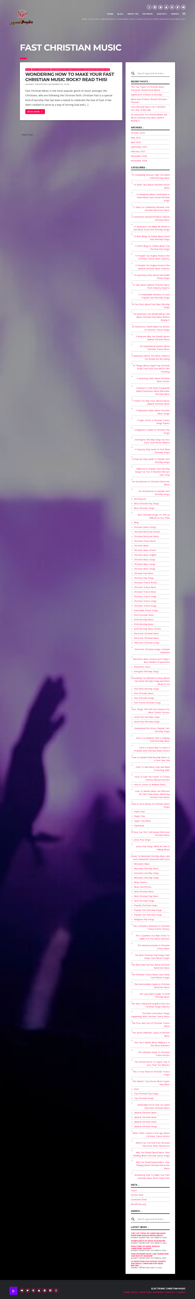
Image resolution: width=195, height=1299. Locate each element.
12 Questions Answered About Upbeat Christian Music (150, 218)
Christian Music (141, 545)
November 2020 (139, 160)
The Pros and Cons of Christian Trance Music (151, 1024)
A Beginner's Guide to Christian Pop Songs (152, 431)
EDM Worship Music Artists (147, 628)
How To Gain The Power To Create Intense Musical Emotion (152, 778)
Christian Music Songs (144, 559)
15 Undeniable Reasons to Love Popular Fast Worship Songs (154, 296)
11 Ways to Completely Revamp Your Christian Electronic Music (151, 209)
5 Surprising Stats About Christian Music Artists (153, 380)
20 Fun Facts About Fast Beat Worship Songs (151, 306)
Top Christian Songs (144, 1098)
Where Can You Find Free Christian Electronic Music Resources (153, 1144)
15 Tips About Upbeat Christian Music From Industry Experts (151, 286)
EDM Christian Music (144, 615)
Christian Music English (145, 554)
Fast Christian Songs (144, 698)
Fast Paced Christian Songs (147, 702)
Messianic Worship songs (146, 877)
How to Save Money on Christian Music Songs (150, 805)
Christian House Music (145, 541)
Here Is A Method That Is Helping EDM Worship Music (153, 739)
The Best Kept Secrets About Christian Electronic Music (150, 966)
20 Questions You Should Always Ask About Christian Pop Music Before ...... (148, 1263)
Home (110, 14)
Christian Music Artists (145, 550)
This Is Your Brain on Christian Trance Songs (151, 1073)
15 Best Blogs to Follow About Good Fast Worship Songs (152, 238)
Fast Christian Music (105, 19)
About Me (132, 14)
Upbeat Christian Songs (145, 1126)
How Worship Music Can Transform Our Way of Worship (150, 1255)
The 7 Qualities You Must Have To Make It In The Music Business (153, 937)
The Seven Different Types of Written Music (151, 1034)
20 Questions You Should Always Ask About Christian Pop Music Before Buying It (149, 117)
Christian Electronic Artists (147, 531)
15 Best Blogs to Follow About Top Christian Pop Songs (152, 247)
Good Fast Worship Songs (147, 721)
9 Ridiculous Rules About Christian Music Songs (153, 412)
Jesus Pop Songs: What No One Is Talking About (153, 848)
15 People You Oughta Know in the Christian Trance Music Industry (152, 257)
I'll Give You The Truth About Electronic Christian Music (150, 834)
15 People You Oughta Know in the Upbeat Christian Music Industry (152, 267)
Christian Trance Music (145, 587)
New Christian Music (144, 891)
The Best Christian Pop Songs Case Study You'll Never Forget (152, 957)
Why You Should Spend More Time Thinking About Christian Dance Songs (151, 1154)
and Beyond (140, 498)
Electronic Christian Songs (147, 642)
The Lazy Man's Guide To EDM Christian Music (154, 995)
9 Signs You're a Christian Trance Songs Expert (153, 422)
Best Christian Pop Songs (146, 503)
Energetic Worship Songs (146, 671)
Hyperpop (139, 825)
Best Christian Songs (144, 508)
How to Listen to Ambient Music (150, 784)
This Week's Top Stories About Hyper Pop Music (151, 1083)
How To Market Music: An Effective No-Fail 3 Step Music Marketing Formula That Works (152, 794)
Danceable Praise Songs (146, 610)
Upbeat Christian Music (145, 1112)
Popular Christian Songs (145, 905)
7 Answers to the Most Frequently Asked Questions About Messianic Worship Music (153, 391)
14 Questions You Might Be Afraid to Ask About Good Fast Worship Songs (151, 228)
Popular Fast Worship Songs (148, 910)
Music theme (140, 882)
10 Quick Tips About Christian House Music (152, 186)
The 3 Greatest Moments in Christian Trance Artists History (151, 927)
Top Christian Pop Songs (146, 1093)
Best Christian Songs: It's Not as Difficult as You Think (154, 516)
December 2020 (139, 156)
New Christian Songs (144, 900)
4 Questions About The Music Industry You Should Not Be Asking (151, 357)
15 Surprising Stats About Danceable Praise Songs (152, 277)
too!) (136, 1089)
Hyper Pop (139, 816)
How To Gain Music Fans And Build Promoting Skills (153, 768)
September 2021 (139, 146)
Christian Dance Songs (145, 527)
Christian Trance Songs (145, 596)
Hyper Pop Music (142, 820)
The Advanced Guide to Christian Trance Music (153, 947)
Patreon (147, 14)
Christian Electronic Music (146, 536)
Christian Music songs (144, 564)
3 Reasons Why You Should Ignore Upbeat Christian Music (153, 338)
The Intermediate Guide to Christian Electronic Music (152, 986)
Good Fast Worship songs (147, 717)
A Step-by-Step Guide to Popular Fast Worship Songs (151, 460)
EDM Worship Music (144, 619)
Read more (35, 112)
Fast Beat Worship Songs (146, 688)
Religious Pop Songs (144, 919)
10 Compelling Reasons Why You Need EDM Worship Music (150, 176)
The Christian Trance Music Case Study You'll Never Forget (150, 976)
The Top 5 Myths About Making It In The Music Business (152, 1044)
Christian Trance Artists (145, 582)
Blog (120, 14)
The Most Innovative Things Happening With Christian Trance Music (150, 1015)
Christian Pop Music (143, 573)
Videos (175, 14)
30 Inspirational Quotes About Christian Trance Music (155, 348)
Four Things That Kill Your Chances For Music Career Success (151, 711)
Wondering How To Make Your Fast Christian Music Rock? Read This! (151, 19)
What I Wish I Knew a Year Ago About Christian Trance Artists (151, 1134)
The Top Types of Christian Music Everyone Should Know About (148, 1234)
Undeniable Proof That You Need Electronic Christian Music (153, 1106)
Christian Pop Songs (144, 578)
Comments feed (139, 1199)
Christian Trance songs (145, 601)
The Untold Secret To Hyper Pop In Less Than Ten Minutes (152, 1063)
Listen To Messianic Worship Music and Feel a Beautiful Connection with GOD (150, 858)
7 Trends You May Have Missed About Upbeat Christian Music (151, 402)
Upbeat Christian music (145, 1121)
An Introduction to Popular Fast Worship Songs (154, 493)
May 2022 (136, 137)
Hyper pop (139, 811)
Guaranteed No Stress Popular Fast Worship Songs (152, 730)
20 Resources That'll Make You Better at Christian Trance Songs (151, 328)
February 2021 (138, 151)
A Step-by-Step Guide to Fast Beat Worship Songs (152, 451)
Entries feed (137, 1194)
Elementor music (142, 666)
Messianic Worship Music (146, 868)
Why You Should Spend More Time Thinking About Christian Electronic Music (153, 1165)
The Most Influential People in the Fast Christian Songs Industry (150, 1005)
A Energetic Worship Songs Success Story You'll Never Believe (152, 441)
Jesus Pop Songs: (142, 839)
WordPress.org (138, 1204)
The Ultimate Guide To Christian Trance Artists (154, 1054)
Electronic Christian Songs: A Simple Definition (152, 651)
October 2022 (138, 132)
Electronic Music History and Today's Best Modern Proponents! (151, 660)
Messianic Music (142, 863)
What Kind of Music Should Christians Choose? (145, 1247)
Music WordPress (143, 886)
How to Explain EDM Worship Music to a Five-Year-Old (151, 759)
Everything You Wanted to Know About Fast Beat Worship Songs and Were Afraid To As (150, 681)
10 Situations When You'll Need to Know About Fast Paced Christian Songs (153, 197)
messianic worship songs (146, 873)
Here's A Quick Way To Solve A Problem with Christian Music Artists (152, 749)
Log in (134, 1190)
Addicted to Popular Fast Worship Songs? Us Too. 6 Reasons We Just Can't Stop (152, 471)
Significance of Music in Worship (146, 94)
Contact (162, 14)
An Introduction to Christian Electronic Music (151, 483)
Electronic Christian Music (146, 633)
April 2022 (136, 142)
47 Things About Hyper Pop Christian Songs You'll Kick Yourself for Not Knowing (151, 368)
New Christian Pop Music (146, 896)
